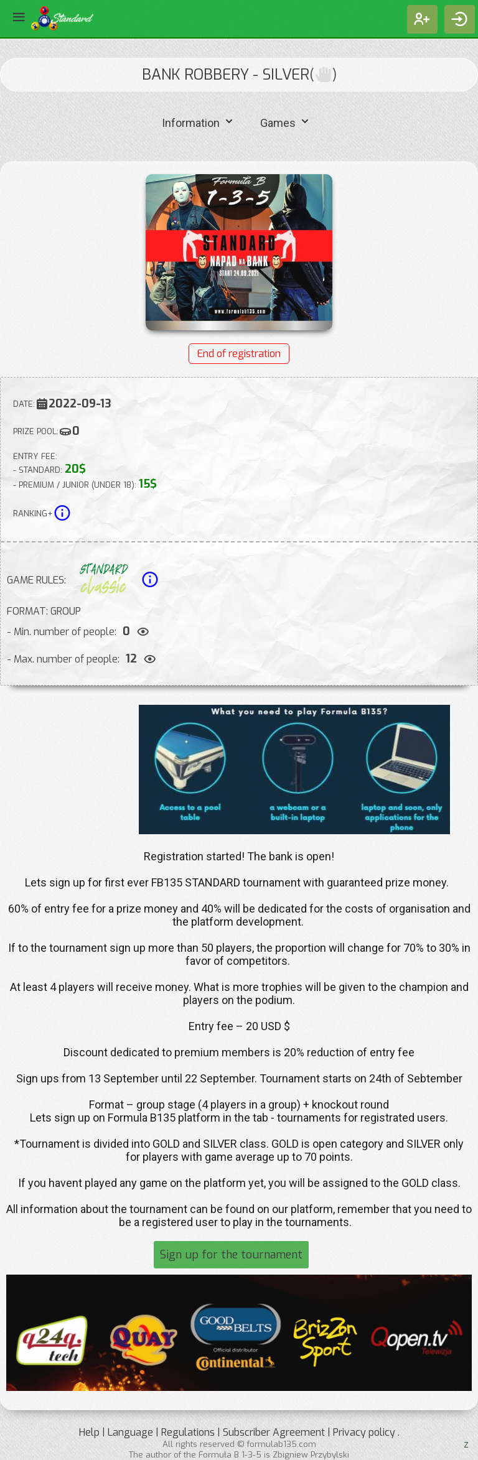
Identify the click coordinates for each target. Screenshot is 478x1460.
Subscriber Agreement (274, 1432)
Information (199, 121)
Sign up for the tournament (231, 1254)
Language (130, 1432)
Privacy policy (364, 1432)
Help (89, 1432)
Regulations (188, 1432)
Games (286, 121)
